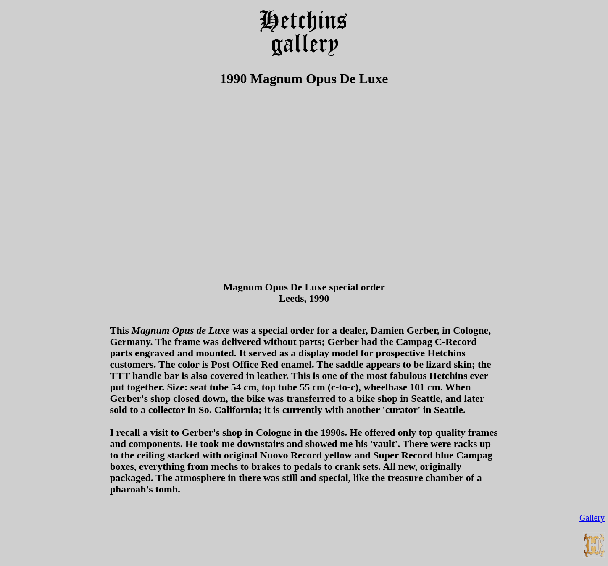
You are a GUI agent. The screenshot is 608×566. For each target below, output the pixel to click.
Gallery (592, 517)
